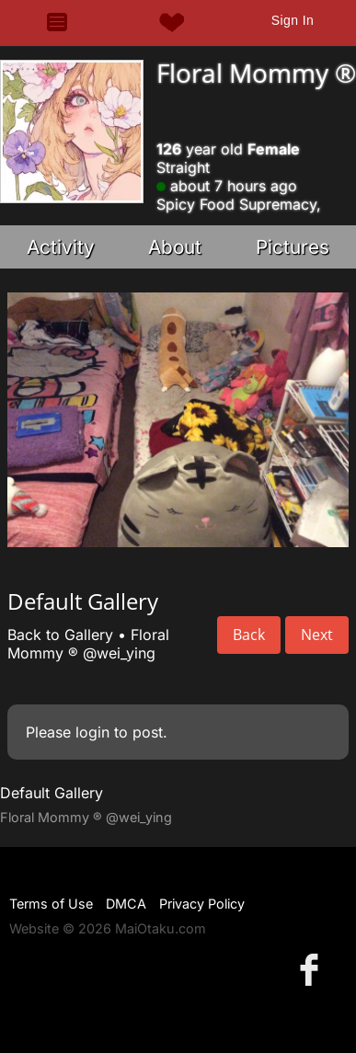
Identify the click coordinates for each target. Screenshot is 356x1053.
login (92, 732)
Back (249, 634)
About (174, 246)
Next (317, 634)
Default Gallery (51, 793)
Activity (61, 246)
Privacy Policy (202, 903)
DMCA (126, 903)
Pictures (292, 246)
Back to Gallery (60, 634)
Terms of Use (51, 903)
